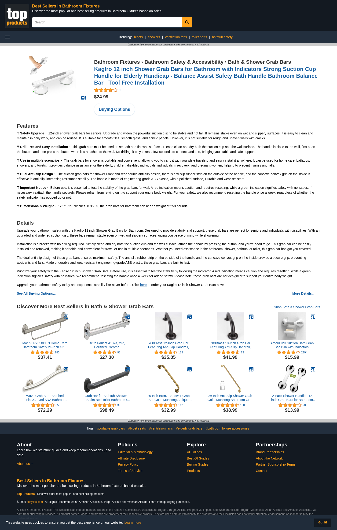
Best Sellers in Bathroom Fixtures (66, 6)
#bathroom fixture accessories (227, 428)
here (143, 285)
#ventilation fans (161, 428)
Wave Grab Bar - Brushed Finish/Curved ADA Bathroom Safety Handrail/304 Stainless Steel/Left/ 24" (44, 398)
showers (154, 37)
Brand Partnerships (270, 452)
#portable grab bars (110, 428)
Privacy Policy (128, 464)
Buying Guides (197, 464)
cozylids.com (35, 502)
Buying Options (114, 109)
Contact (261, 471)
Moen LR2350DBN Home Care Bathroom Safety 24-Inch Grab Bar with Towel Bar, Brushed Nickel (45, 345)
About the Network (269, 458)
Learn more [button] (133, 522)
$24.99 (101, 96)
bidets (138, 37)
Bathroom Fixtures (117, 62)
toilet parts (199, 37)
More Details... (303, 293)
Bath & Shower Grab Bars (259, 62)
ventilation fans (176, 37)
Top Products (26, 494)
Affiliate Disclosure (131, 458)
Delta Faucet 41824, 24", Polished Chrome (107, 345)
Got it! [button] (322, 522)
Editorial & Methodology (135, 452)
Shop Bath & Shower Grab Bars (297, 307)
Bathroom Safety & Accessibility (183, 62)
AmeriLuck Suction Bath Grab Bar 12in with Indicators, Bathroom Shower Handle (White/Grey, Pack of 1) (292, 345)
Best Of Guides (198, 458)
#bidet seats (137, 428)
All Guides (194, 452)
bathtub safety (222, 37)
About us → (25, 464)
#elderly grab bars (189, 428)
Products (193, 471)
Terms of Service (130, 471)
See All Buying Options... (36, 293)
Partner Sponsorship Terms (275, 464)
